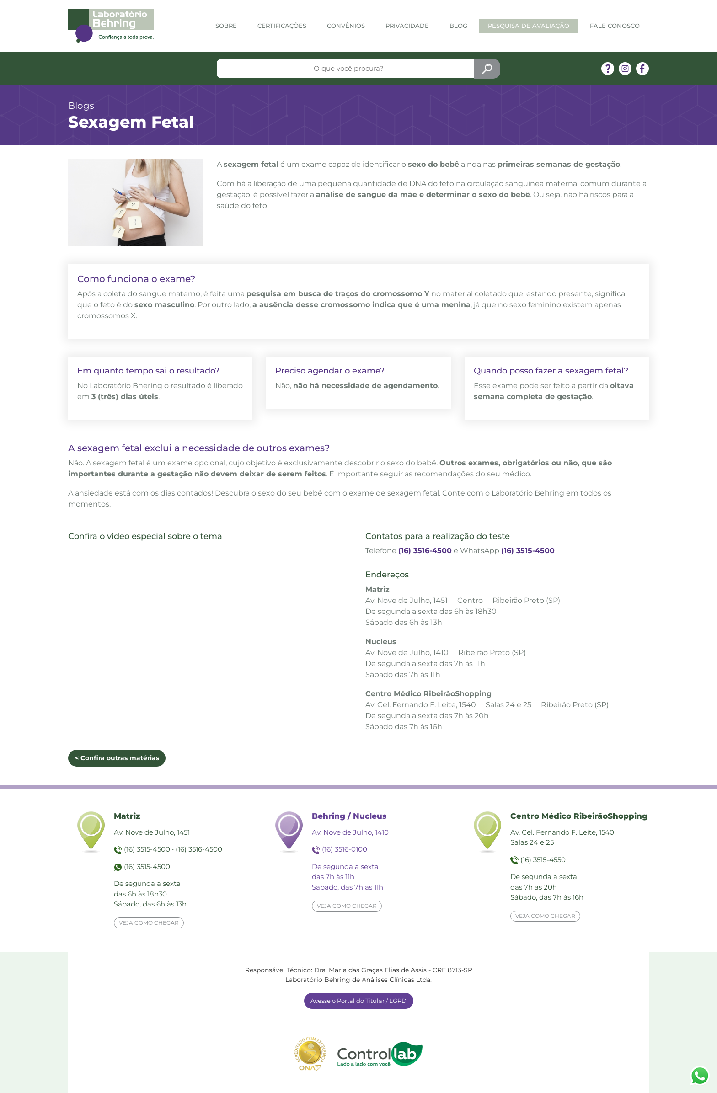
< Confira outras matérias (117, 758)
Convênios (346, 25)
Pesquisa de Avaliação (528, 25)
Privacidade (407, 25)
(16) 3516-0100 (344, 849)
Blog (458, 25)
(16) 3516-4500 (425, 550)
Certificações (281, 25)
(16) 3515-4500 (528, 550)
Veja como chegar (149, 922)
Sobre (226, 25)
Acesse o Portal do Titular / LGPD (358, 1000)
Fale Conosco (615, 25)
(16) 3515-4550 (543, 859)
